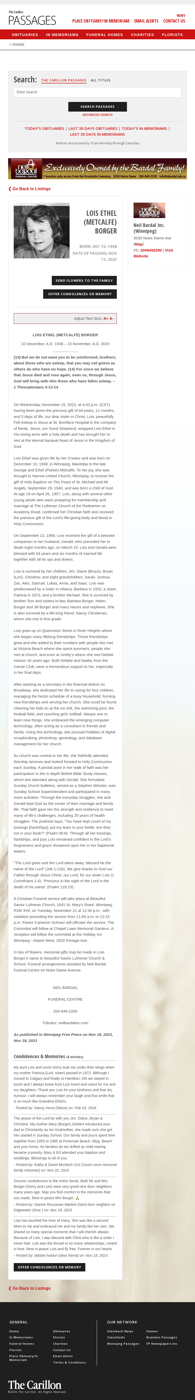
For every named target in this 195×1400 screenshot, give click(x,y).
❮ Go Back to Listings (29, 189)
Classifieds (116, 1337)
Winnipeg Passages (123, 1343)
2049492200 (151, 250)
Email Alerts (146, 21)
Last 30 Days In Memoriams (97, 134)
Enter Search (27, 92)
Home (14, 1331)
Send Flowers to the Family (84, 280)
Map (138, 244)
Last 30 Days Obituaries (93, 128)
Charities (142, 34)
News (181, 15)
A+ (105, 318)
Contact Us (174, 21)
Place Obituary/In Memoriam (100, 21)
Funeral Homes (104, 34)
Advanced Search (97, 114)
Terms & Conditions (69, 1362)
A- (111, 318)
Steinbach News (120, 1331)
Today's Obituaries (44, 128)
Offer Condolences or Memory (80, 294)
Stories (59, 1337)
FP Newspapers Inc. (162, 1343)
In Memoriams (62, 34)
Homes (152, 1331)
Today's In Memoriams (144, 128)
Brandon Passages (162, 1337)
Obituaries (25, 34)
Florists (172, 34)
